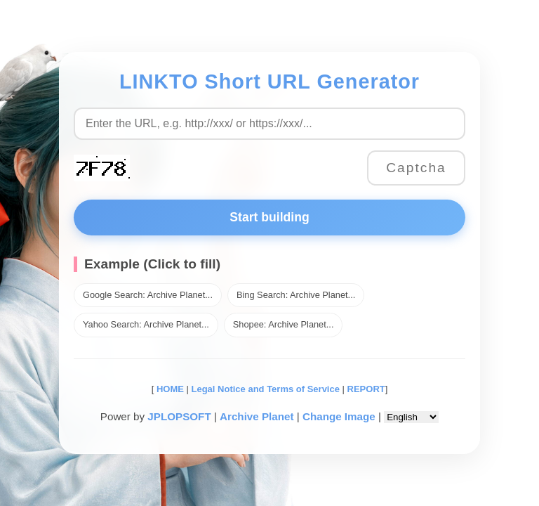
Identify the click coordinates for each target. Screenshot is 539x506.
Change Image (338, 416)
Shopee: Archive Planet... (283, 324)
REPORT (366, 389)
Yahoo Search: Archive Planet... (146, 324)
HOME (169, 389)
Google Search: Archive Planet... (148, 295)
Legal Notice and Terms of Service (266, 389)
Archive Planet (257, 416)
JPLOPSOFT (179, 416)
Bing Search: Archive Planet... (296, 295)
